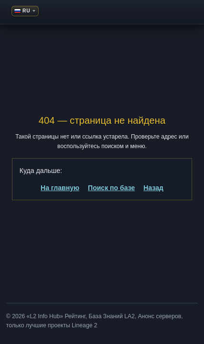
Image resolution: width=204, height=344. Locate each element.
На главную (60, 188)
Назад (153, 188)
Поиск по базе (111, 188)
